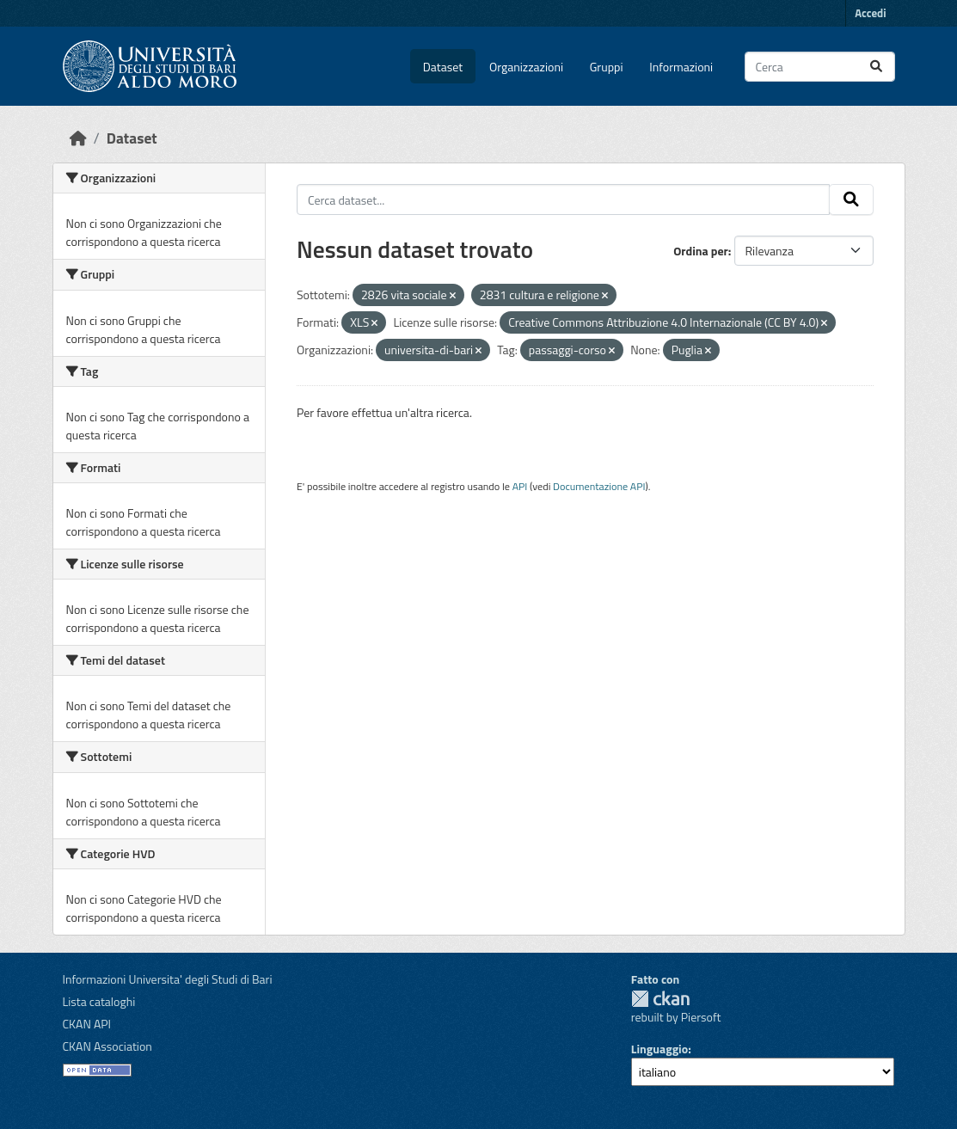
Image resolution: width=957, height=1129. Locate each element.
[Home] (78, 138)
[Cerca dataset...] (820, 67)
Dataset (443, 67)
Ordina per (700, 251)
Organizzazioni (526, 67)
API (520, 486)
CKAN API (87, 1024)
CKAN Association (107, 1046)
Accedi (870, 12)
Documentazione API (599, 486)
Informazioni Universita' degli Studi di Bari (168, 979)
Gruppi (606, 67)
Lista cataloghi (99, 1001)
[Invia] (876, 67)
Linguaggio (659, 1049)
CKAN (660, 999)
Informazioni (681, 67)
